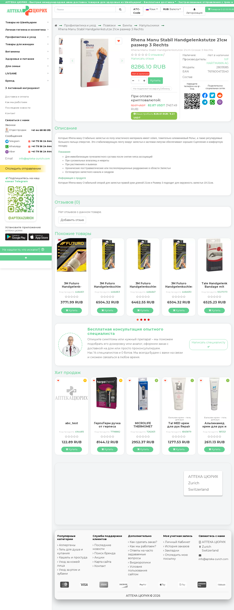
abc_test (71, 423)
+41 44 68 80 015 (40, 130)
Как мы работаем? (143, 546)
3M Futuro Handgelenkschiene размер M (145, 287)
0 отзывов (155, 54)
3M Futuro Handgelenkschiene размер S (180, 287)
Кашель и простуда (73, 557)
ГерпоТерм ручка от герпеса (107, 425)
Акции (99, 557)
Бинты (127, 25)
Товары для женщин (19, 44)
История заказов (177, 546)
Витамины (12, 51)
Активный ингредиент (22, 88)
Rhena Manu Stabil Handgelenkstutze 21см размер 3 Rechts (100, 29)
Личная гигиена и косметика (25, 29)
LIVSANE (11, 73)
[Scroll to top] (26, 258)
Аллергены (67, 545)
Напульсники (149, 25)
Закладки (172, 550)
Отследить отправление (23, 168)
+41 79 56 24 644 (40, 141)
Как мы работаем (16, 102)
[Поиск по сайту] (120, 9)
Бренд (10, 80)
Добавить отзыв (72, 220)
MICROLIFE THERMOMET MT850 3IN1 (143, 426)
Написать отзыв (142, 58)
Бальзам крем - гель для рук (179, 419)
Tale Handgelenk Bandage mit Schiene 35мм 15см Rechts (214, 288)
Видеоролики (140, 562)
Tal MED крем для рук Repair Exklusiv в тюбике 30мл (178, 428)
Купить (155, 80)
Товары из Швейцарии (21, 22)
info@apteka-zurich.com (34, 158)
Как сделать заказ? (143, 542)
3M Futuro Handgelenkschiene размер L (109, 287)
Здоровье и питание (19, 58)
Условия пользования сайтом (137, 570)
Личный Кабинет (177, 542)
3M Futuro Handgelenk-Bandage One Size (71, 288)
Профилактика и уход (20, 37)
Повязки (109, 25)
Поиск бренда (104, 553)
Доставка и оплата (17, 96)
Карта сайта (102, 561)
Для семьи (12, 66)
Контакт (10, 113)
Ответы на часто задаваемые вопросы (140, 554)
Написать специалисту (208, 344)
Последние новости (18, 107)
